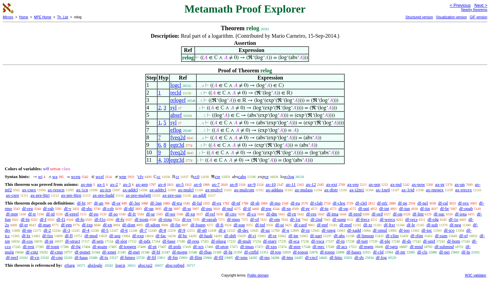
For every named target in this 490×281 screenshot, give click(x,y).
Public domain (258, 275)
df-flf (218, 257)
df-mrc (319, 246)
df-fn (25, 219)
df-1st (295, 219)
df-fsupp (198, 224)
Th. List (62, 17)
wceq (75, 176)
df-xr (367, 224)
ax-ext (331, 184)
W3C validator (475, 275)
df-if (247, 208)
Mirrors (8, 17)
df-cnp (57, 257)
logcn (120, 265)
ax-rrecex (463, 189)
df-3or (134, 203)
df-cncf (311, 257)
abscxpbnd (174, 265)
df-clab (316, 203)
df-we (170, 213)
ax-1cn (82, 189)
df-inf (260, 224)
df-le (411, 224)
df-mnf (346, 224)
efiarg (69, 265)
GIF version (478, 17)
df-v (67, 208)
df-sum (441, 235)
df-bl (156, 251)
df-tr (32, 213)
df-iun (404, 208)
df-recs (411, 219)
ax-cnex (29, 189)
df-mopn (179, 251)
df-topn (52, 246)
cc (159, 176)
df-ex (216, 203)
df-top (275, 251)
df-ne (402, 203)
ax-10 (271, 184)
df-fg (228, 251)
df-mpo (233, 219)
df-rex (463, 203)
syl (173, 107)
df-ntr (400, 251)
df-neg (455, 224)
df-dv (359, 257)
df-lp (465, 251)
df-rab (48, 208)
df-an (98, 203)
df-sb (255, 203)
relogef (177, 100)
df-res (311, 213)
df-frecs (363, 219)
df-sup (239, 224)
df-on (397, 213)
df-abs (339, 235)
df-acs (342, 246)
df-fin (175, 224)
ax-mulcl (186, 189)
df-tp (324, 208)
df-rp (305, 230)
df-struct (72, 241)
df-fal (197, 203)
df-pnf (322, 224)
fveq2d (177, 137)
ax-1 (101, 184)
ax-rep (352, 184)
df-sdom (152, 224)
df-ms (264, 257)
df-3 (66, 230)
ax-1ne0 (383, 189)
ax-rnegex (435, 189)
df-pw (266, 208)
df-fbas (205, 251)
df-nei (444, 251)
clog (290, 176)
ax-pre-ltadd (103, 195)
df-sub (432, 224)
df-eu (295, 203)
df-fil (151, 257)
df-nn (27, 230)
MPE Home (42, 17)
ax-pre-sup (171, 195)
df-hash (205, 235)
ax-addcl (130, 189)
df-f (43, 219)
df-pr (305, 208)
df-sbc (87, 208)
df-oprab (209, 219)
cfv (141, 176)
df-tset (362, 241)
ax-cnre (12, 195)
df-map (44, 224)
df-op (343, 208)
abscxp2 (145, 265)
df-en (107, 224)
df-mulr (244, 241)
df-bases (353, 251)
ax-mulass (304, 189)
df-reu (27, 208)
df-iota (461, 213)
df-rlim (416, 235)
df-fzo (47, 235)
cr (177, 176)
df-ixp (87, 224)
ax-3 (127, 184)
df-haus (81, 257)
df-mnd (416, 246)
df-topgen (127, 246)
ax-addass (274, 189)
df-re (272, 235)
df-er (23, 224)
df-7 (143, 230)
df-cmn (56, 251)
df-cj (252, 235)
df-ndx (145, 241)
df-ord (377, 213)
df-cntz (32, 251)
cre (217, 176)
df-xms (241, 257)
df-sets (98, 241)
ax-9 (252, 184)
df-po (93, 213)
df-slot (121, 241)
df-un (148, 208)
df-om (274, 219)
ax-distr (331, 189)
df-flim (196, 257)
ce (267, 176)
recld (175, 92)
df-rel (210, 213)
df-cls (422, 251)
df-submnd (444, 246)
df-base (168, 241)
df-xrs (198, 246)
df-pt (152, 246)
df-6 (124, 230)
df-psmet (82, 251)
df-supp (339, 219)
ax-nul (396, 184)
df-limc (335, 257)
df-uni (363, 208)
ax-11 (291, 184)
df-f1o (100, 219)
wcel (100, 176)
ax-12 (311, 184)
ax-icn (105, 189)
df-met (134, 251)
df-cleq (339, 203)
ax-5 (180, 184)
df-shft (230, 235)
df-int (384, 208)
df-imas (247, 246)
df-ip (340, 241)
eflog (175, 130)
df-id (50, 213)
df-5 (105, 230)
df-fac (161, 235)
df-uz (265, 230)
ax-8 (234, 184)
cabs (242, 176)
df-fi (220, 224)
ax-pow (418, 184)
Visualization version (451, 17)
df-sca (294, 241)
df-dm (271, 213)
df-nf (235, 203)
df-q (285, 230)
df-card (300, 224)
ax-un (460, 184)
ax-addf (200, 195)
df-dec (243, 230)
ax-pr (439, 184)
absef (176, 115)
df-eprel (72, 213)
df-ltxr (389, 224)
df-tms (287, 257)
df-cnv (231, 213)
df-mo (275, 203)
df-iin (425, 208)
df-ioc (427, 230)
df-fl (68, 235)
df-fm (173, 257)
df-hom (453, 241)
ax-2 (114, 184)
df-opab (466, 208)
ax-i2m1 (356, 189)
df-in (168, 208)
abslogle (95, 265)
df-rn (291, 213)
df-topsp (327, 251)
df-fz (26, 235)
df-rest (28, 246)
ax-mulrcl (214, 189)
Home (23, 17)
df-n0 (202, 230)
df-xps (271, 246)
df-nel (423, 203)
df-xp (190, 213)
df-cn (34, 257)
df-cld (378, 251)
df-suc (439, 213)
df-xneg (328, 230)
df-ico (449, 230)
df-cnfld (251, 251)
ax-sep (374, 184)
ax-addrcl (158, 189)
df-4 (85, 230)
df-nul (227, 208)
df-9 (181, 230)
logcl (175, 85)
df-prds (174, 246)
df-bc (182, 235)
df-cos (27, 241)
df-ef (463, 235)
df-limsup (365, 235)
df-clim (392, 235)
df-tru (177, 203)
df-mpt (12, 213)
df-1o (453, 219)
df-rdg (433, 219)
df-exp (138, 235)
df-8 (162, 230)
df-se (150, 213)
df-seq (114, 235)
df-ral (443, 203)
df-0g (76, 246)
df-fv (120, 219)
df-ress (193, 241)
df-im (293, 235)
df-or (116, 203)
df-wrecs (387, 219)
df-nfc (382, 203)
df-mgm (366, 246)
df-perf (12, 257)
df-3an (156, 203)
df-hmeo (127, 257)
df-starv (270, 241)
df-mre (294, 246)
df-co (251, 213)
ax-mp (86, 184)
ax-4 (162, 184)
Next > (480, 5)
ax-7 (215, 184)
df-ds (406, 241)
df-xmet (109, 251)
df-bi (81, 203)
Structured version (419, 17)
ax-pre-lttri (39, 195)
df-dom (128, 224)
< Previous (460, 5)
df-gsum (99, 246)
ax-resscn (56, 189)
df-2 (47, 230)
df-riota (165, 219)
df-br (444, 208)
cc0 (196, 176)
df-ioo (404, 230)
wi (40, 176)
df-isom (141, 219)
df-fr (132, 213)
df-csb (108, 208)
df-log (381, 257)
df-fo (80, 219)
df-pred (354, 213)
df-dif (129, 208)
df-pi (49, 241)
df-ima (333, 213)
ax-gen (142, 184)
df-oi (279, 224)
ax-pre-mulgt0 (138, 195)
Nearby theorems (474, 10)
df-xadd (354, 230)
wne (123, 176)
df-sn (286, 208)
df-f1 (60, 219)
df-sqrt (316, 235)
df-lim (418, 213)
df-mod (90, 235)
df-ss (186, 208)
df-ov (187, 219)
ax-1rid (408, 189)
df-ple (385, 241)
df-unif (429, 241)
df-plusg (218, 241)
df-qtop (221, 246)
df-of (254, 219)
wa (55, 176)
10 (166, 160)
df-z (222, 230)
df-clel (361, 203)
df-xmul (380, 230)
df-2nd (316, 219)
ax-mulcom (244, 189)
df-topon (300, 251)
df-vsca (317, 241)
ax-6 (198, 184)
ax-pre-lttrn (71, 195)
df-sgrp (391, 246)
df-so (113, 213)
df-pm (66, 224)
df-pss (206, 208)
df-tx (104, 257)
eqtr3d (177, 145)
